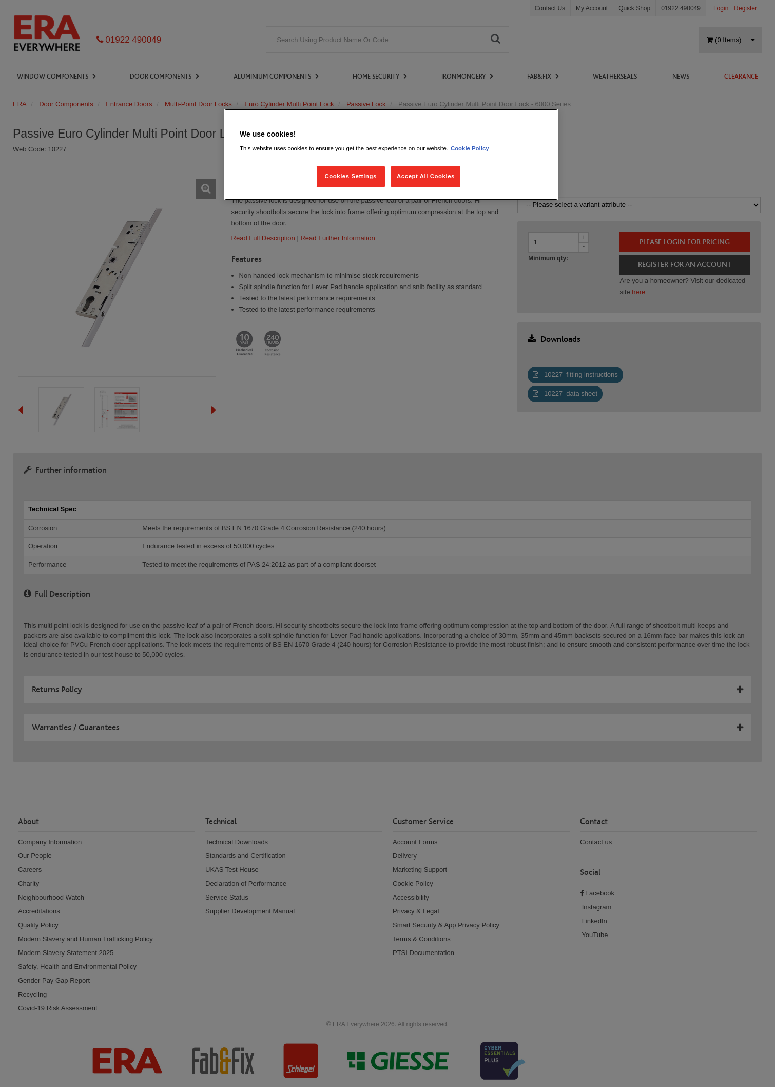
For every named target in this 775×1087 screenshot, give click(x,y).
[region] (391, 155)
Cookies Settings (350, 176)
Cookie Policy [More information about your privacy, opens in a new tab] (470, 148)
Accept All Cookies (426, 176)
